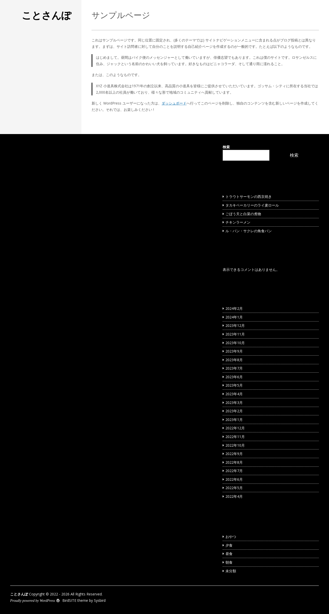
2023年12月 (235, 325)
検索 (226, 146)
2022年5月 (234, 487)
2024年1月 (234, 317)
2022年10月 (235, 445)
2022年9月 (234, 453)
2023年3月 (234, 402)
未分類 (230, 570)
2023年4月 (234, 393)
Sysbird (100, 600)
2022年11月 (235, 436)
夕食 (229, 545)
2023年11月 (235, 334)
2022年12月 (235, 428)
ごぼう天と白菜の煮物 (243, 213)
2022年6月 (234, 479)
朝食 (229, 562)
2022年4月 (234, 496)
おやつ (230, 536)
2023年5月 (234, 385)
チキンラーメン (237, 222)
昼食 (229, 553)
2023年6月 (234, 376)
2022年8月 (234, 462)
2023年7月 (234, 368)
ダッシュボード (174, 103)
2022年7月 (234, 470)
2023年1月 (234, 419)
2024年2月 (234, 308)
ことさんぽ (46, 15)
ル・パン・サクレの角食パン (248, 230)
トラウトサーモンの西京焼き (248, 196)
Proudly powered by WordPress (32, 601)
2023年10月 (235, 342)
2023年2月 (234, 410)
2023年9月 (234, 351)
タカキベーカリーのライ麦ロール (252, 205)
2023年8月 (234, 359)
